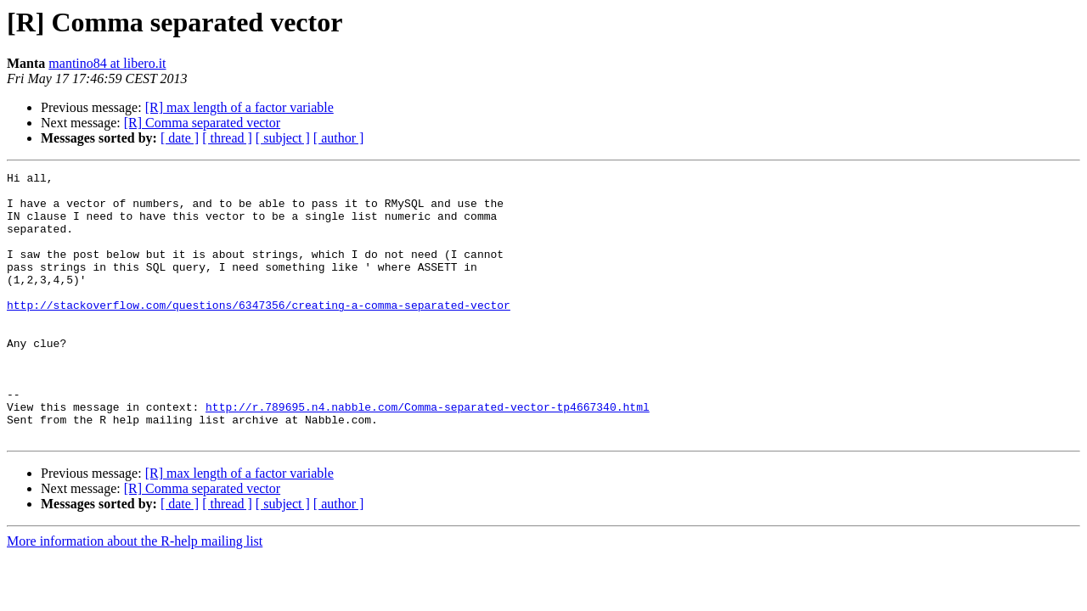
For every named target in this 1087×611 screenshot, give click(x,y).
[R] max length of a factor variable (239, 107)
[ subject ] (283, 138)
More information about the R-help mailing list (134, 594)
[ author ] (338, 138)
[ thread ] (227, 138)
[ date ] (180, 138)
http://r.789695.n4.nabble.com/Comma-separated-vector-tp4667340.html (428, 454)
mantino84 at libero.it (107, 63)
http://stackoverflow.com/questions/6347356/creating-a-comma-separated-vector (258, 332)
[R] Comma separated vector (202, 122)
